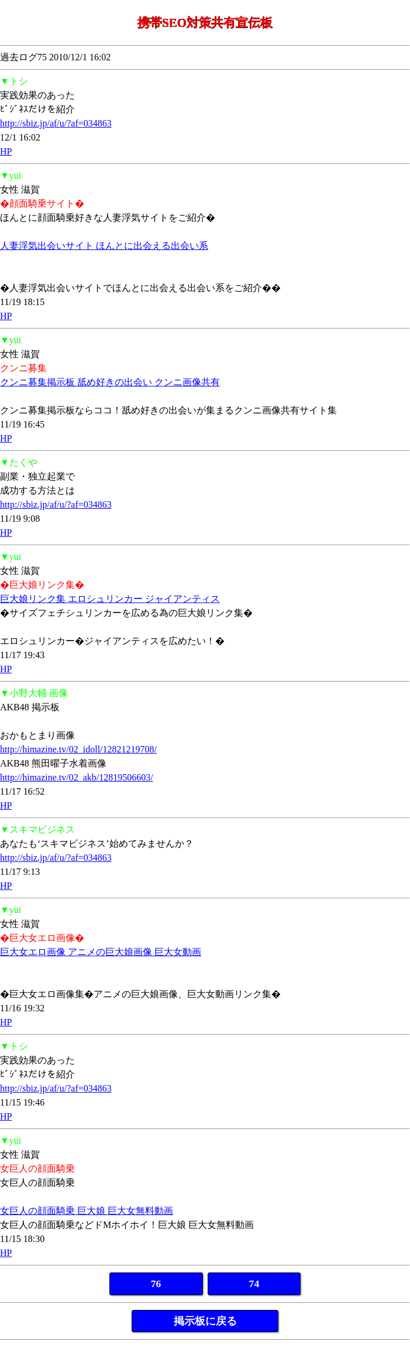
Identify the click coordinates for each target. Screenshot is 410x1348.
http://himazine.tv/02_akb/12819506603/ (76, 777)
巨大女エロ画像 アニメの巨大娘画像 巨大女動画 (100, 952)
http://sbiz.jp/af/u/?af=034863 (56, 123)
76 (156, 1283)
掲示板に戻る (205, 1321)
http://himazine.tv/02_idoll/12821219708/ (78, 749)
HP (6, 151)
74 (254, 1283)
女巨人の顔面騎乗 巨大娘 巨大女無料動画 (86, 1211)
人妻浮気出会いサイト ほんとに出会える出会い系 (104, 246)
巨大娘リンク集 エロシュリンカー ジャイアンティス (110, 599)
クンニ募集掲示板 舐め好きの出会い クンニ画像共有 (110, 382)
